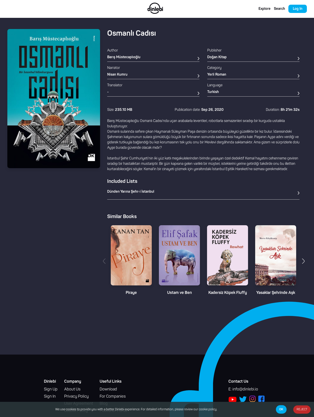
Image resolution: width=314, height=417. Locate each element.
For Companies (113, 396)
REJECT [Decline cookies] (302, 409)
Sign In (50, 396)
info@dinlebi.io (245, 389)
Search (279, 9)
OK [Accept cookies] (281, 409)
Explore (265, 9)
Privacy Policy (76, 396)
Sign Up (50, 389)
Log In (297, 9)
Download (108, 389)
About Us (72, 389)
